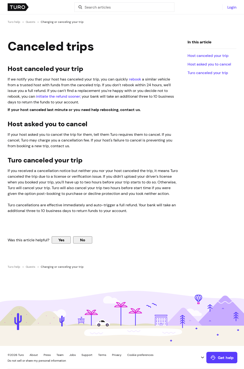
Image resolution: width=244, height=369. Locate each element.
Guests (30, 22)
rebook (135, 79)
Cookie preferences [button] (140, 355)
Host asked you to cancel (210, 64)
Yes (61, 240)
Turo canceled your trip (208, 73)
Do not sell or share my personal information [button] (37, 360)
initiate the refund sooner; (58, 96)
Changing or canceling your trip (62, 22)
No (82, 240)
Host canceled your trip (208, 55)
